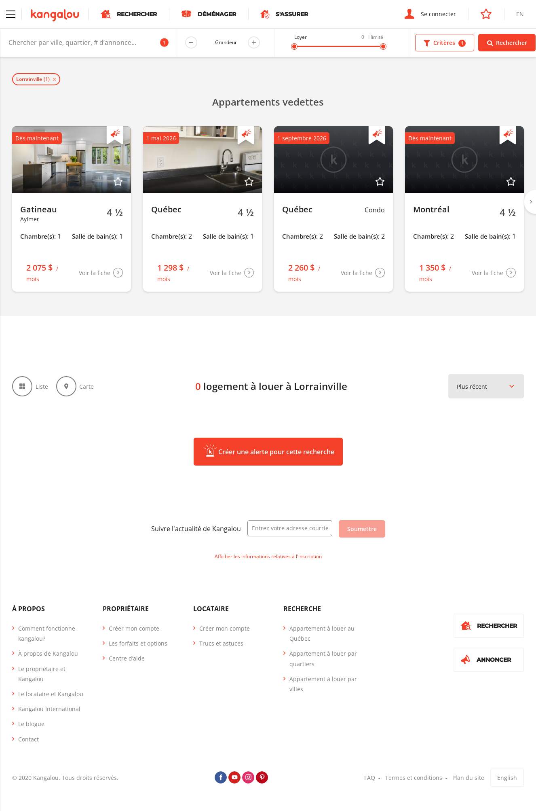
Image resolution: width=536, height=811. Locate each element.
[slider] (294, 46)
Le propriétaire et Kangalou (41, 674)
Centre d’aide (127, 658)
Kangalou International (49, 709)
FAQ (369, 777)
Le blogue (31, 724)
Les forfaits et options (138, 643)
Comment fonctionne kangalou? (46, 633)
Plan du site (468, 777)
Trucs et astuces (221, 643)
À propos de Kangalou (48, 653)
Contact (28, 739)
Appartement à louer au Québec (322, 633)
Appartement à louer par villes (323, 684)
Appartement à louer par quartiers (323, 658)
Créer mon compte (134, 628)
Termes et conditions (413, 777)
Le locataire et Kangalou (50, 694)
